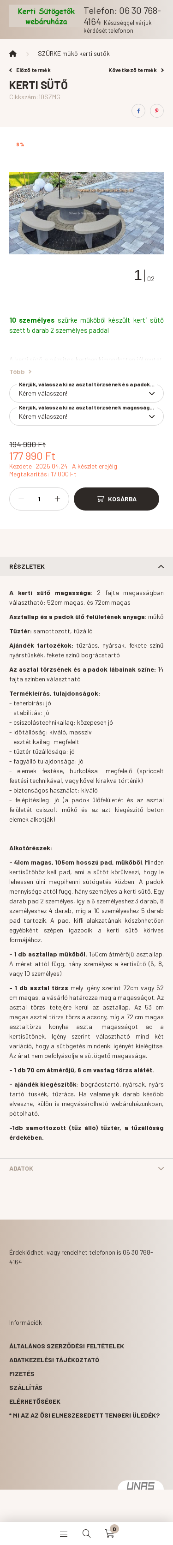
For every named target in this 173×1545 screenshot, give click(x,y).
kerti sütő (148, 320)
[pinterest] (157, 111)
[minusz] (21, 499)
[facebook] (138, 111)
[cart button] (110, 1533)
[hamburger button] (63, 1533)
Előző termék (30, 69)
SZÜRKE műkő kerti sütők (74, 53)
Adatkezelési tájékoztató (54, 1360)
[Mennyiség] (39, 499)
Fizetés (22, 1373)
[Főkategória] (13, 53)
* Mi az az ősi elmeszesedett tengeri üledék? (84, 1415)
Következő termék (136, 69)
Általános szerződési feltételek (66, 1346)
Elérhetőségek (34, 1401)
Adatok (21, 1168)
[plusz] (57, 499)
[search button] (87, 1533)
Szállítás (25, 1387)
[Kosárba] (116, 499)
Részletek (27, 566)
